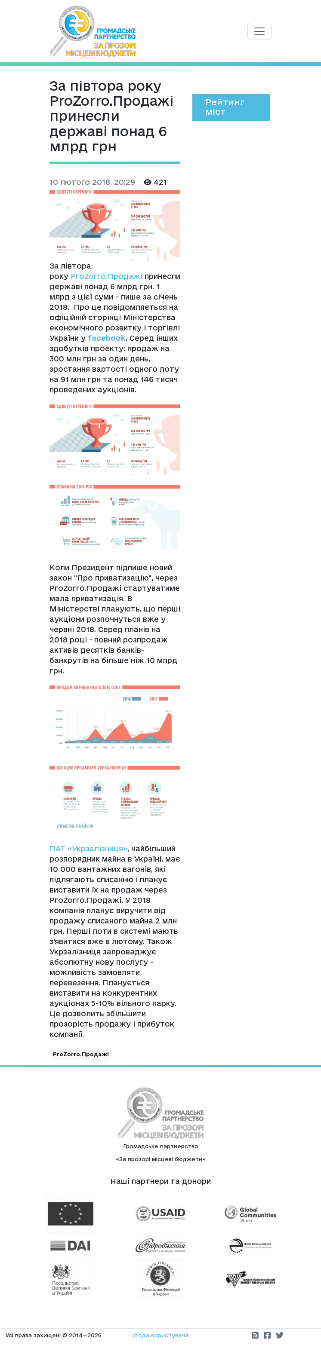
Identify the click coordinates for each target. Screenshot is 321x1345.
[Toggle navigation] (259, 31)
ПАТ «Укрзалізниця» (88, 848)
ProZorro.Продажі (106, 276)
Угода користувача (160, 1335)
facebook (107, 338)
